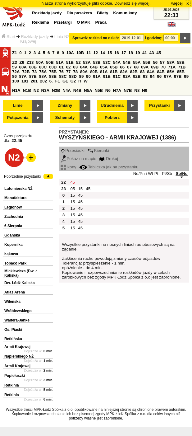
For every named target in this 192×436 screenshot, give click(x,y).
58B (181, 62)
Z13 (30, 62)
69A (145, 67)
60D (53, 67)
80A (84, 71)
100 (15, 81)
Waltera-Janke (17, 320)
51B (70, 62)
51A (60, 62)
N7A (117, 90)
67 (129, 67)
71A (172, 67)
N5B (98, 90)
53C (107, 62)
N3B (56, 90)
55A (136, 62)
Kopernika (13, 244)
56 (155, 62)
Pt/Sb (167, 173)
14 (102, 52)
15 (109, 52)
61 (61, 67)
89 (81, 76)
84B (160, 71)
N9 (144, 90)
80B (94, 71)
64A (84, 67)
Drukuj (108, 158)
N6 (108, 90)
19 (137, 52)
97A (167, 76)
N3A (45, 90)
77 (68, 71)
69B (154, 67)
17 (123, 52)
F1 (57, 81)
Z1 (14, 52)
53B (97, 62)
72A (16, 71)
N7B (128, 90)
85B (181, 71)
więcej (177, 3)
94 (152, 76)
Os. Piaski (13, 329)
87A (23, 76)
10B (80, 52)
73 (34, 71)
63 (75, 67)
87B (33, 76)
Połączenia (18, 117)
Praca (101, 22)
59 (14, 67)
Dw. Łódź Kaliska (19, 283)
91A (97, 76)
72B (26, 71)
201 (34, 81)
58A (171, 62)
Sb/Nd (182, 173)
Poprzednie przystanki (22, 176)
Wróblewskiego (18, 311)
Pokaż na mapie (78, 158)
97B (177, 76)
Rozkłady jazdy (35, 36)
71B (181, 67)
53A (86, 62)
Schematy (65, 117)
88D (72, 76)
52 (78, 62)
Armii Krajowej (17, 347)
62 (68, 67)
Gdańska (12, 235)
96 (159, 76)
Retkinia (11, 385)
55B (146, 62)
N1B (27, 90)
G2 (73, 81)
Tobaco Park (15, 263)
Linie (17, 105)
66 (122, 67)
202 (43, 81)
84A (150, 71)
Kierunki (98, 150)
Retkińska (13, 339)
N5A (88, 90)
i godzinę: (153, 38)
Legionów (13, 207)
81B (113, 71)
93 (145, 76)
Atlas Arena (14, 292)
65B (113, 67)
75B (53, 71)
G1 (65, 81)
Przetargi (63, 22)
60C (43, 67)
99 (186, 76)
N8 (136, 90)
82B (134, 71)
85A (171, 71)
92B (136, 76)
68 (136, 67)
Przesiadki (72, 150)
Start (8, 36)
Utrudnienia (112, 105)
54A (117, 62)
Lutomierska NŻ (18, 188)
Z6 (21, 62)
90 (88, 76)
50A (39, 62)
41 (144, 52)
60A (23, 67)
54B (126, 62)
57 (162, 62)
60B (33, 67)
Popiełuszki (14, 375)
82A (123, 71)
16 (116, 52)
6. (51, 81)
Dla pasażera (79, 13)
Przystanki (159, 105)
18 (130, 52)
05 (72, 188)
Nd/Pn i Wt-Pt (145, 173)
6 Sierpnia (13, 226)
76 (61, 71)
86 (14, 76)
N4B (77, 90)
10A (70, 52)
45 (158, 52)
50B (49, 62)
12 (95, 52)
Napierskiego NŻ (19, 356)
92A (126, 76)
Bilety (102, 13)
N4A (66, 90)
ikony (68, 167)
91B (107, 76)
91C (117, 76)
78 (75, 71)
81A (103, 71)
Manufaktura (15, 198)
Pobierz (112, 117)
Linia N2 (62, 36)
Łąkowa (11, 254)
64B (94, 67)
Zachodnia (13, 216)
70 (163, 67)
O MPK (83, 22)
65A (103, 67)
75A (43, 71)
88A (43, 76)
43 (151, 52)
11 (88, 52)
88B (53, 76)
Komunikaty (125, 13)
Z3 (14, 62)
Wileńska (12, 301)
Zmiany (65, 105)
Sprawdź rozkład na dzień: (95, 38)
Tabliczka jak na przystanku (108, 167)
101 (24, 81)
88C (62, 76)
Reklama (40, 22)
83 (142, 71)
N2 (36, 90)
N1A (16, 90)
